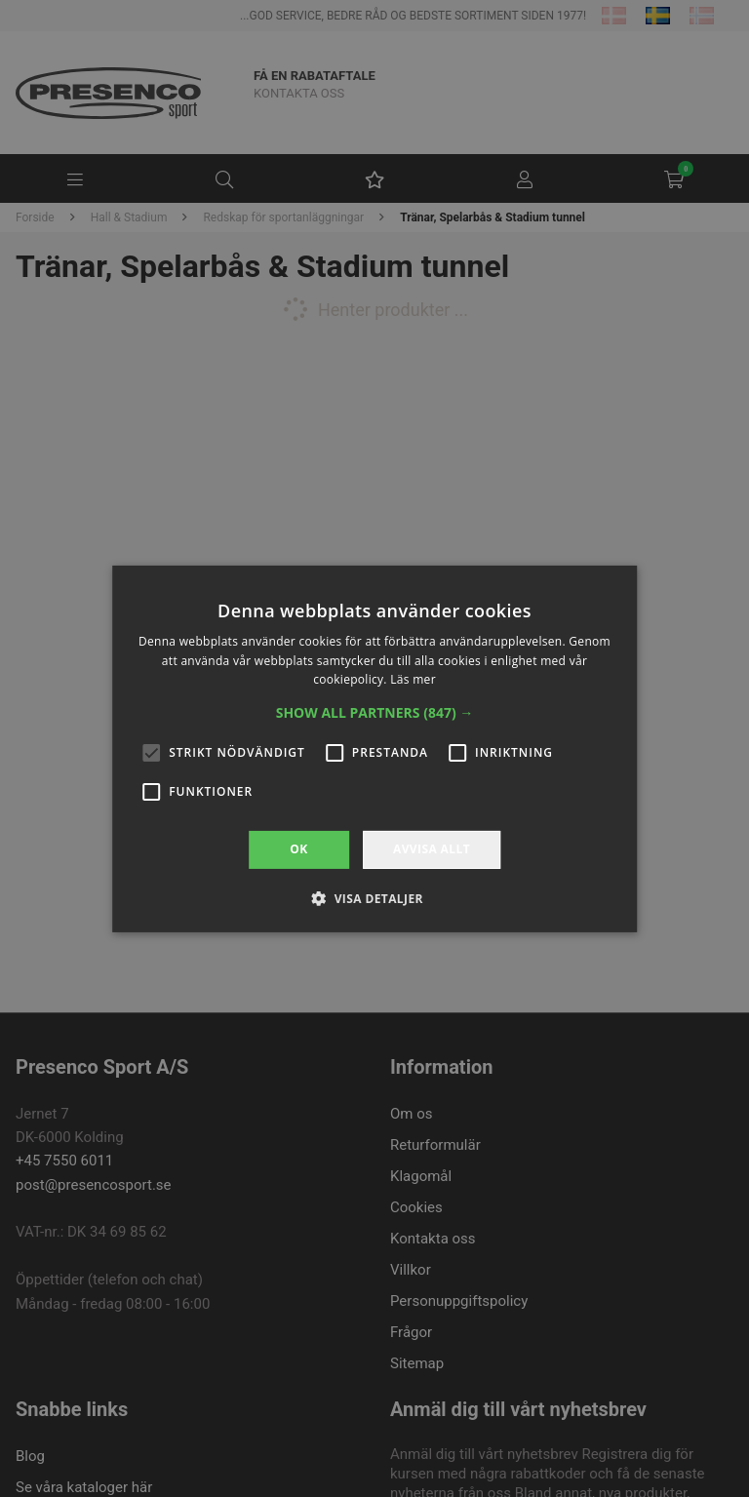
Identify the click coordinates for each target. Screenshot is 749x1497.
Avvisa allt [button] (431, 849)
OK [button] (298, 849)
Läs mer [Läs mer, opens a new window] (413, 679)
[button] (375, 713)
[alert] (374, 748)
